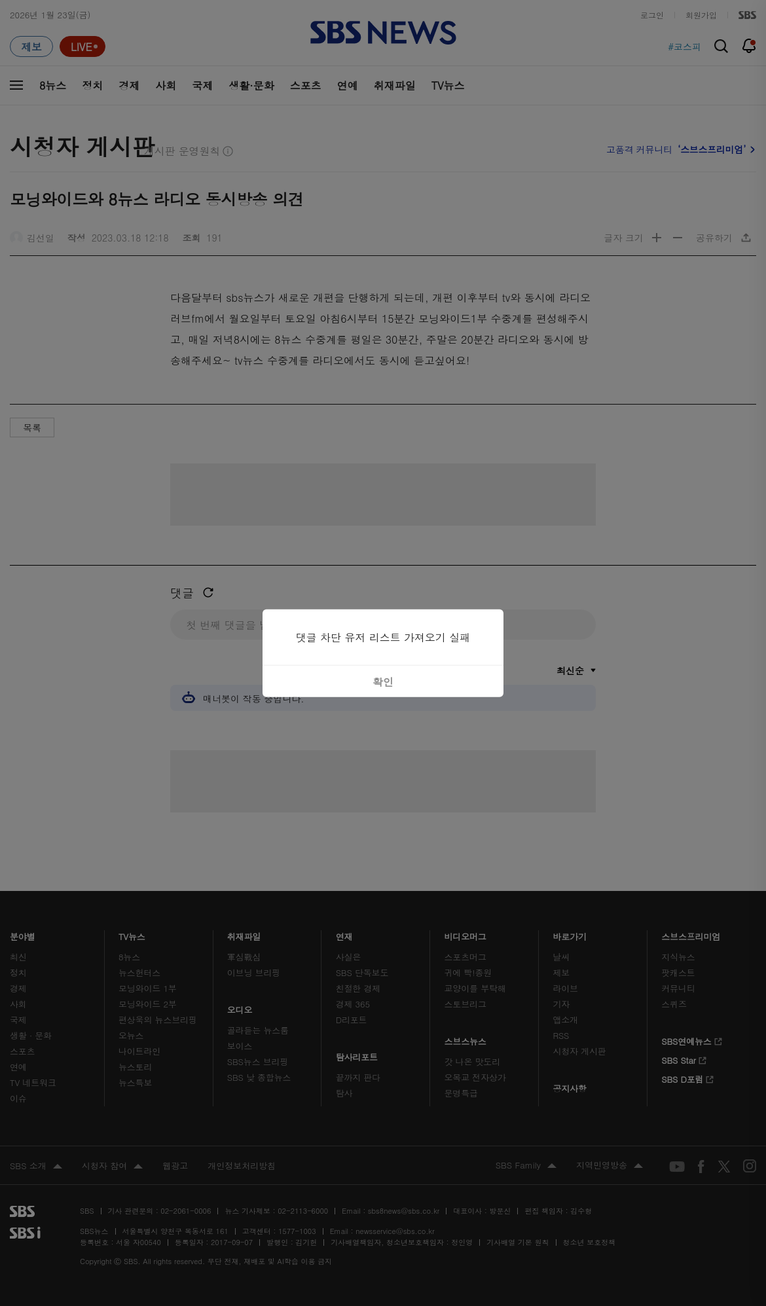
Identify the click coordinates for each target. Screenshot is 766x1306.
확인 (383, 681)
